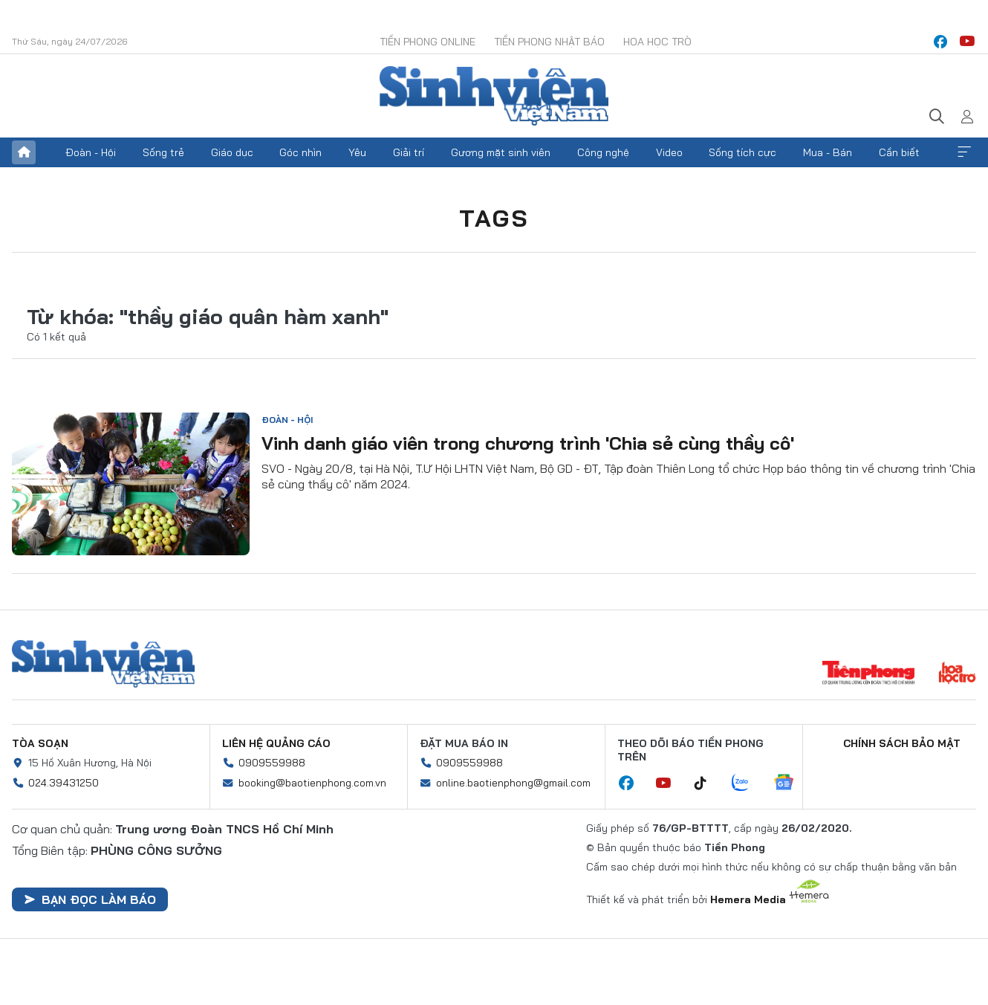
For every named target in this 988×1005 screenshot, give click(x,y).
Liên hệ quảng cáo (276, 743)
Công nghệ (603, 152)
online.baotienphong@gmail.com (513, 782)
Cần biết (899, 152)
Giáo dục (232, 152)
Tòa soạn (40, 743)
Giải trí (408, 152)
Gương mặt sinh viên (500, 152)
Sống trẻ (163, 152)
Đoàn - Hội (90, 152)
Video (669, 152)
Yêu (357, 152)
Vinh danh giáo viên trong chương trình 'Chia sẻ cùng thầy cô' (527, 443)
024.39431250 (63, 782)
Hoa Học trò (657, 41)
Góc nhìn (300, 152)
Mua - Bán (827, 152)
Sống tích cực (742, 152)
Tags (494, 218)
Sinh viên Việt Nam (103, 664)
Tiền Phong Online (427, 41)
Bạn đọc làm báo (90, 899)
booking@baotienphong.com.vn (312, 782)
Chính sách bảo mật (902, 743)
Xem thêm (964, 152)
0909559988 (271, 762)
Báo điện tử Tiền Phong (494, 96)
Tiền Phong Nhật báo (549, 41)
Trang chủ (24, 152)
